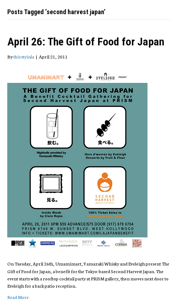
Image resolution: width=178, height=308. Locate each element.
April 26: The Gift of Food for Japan (85, 41)
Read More (18, 297)
